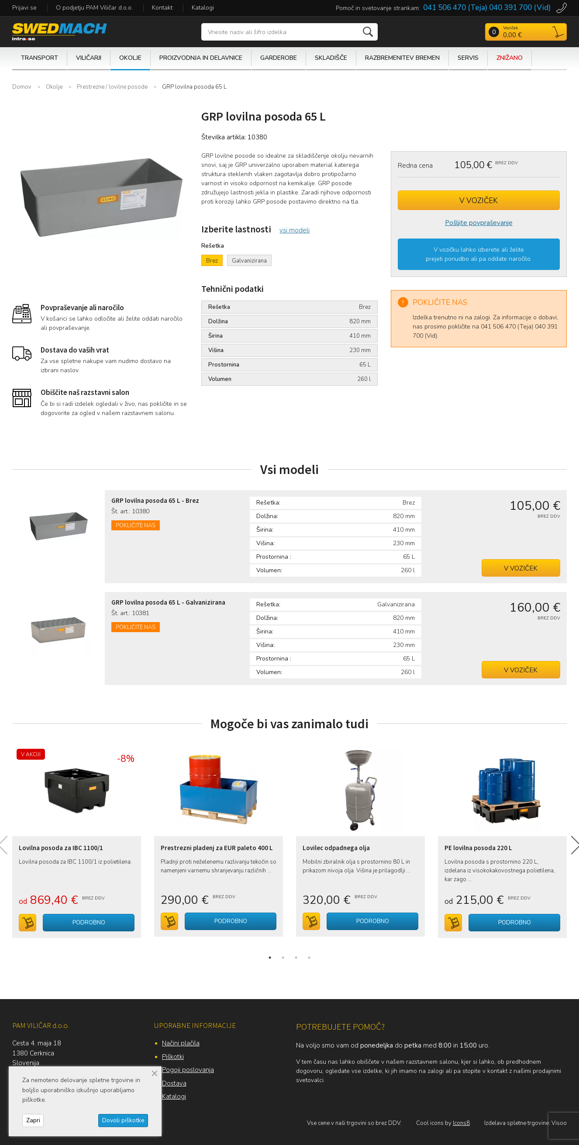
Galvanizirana (249, 261)
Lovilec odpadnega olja (336, 848)
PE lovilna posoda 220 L (478, 848)
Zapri (33, 1120)
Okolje (130, 58)
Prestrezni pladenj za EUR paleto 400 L (217, 848)
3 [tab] (296, 957)
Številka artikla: (223, 137)
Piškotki (173, 1056)
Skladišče (331, 58)
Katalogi (203, 7)
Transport (39, 58)
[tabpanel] (77, 839)
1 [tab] (269, 957)
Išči (369, 32)
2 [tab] (283, 957)
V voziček (478, 201)
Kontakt (162, 7)
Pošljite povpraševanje (479, 222)
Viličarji (88, 58)
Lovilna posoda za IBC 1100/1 (61, 848)
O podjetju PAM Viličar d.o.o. (94, 7)
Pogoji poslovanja (188, 1069)
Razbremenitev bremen (402, 58)
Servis (468, 58)
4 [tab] (309, 957)
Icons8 (461, 1123)
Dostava (174, 1083)
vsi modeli (294, 230)
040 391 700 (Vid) (520, 8)
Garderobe (278, 58)
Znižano (509, 58)
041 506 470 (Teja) (455, 8)
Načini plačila (181, 1043)
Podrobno (88, 923)
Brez (212, 261)
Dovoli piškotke (123, 1120)
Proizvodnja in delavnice (200, 58)
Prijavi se (24, 7)
